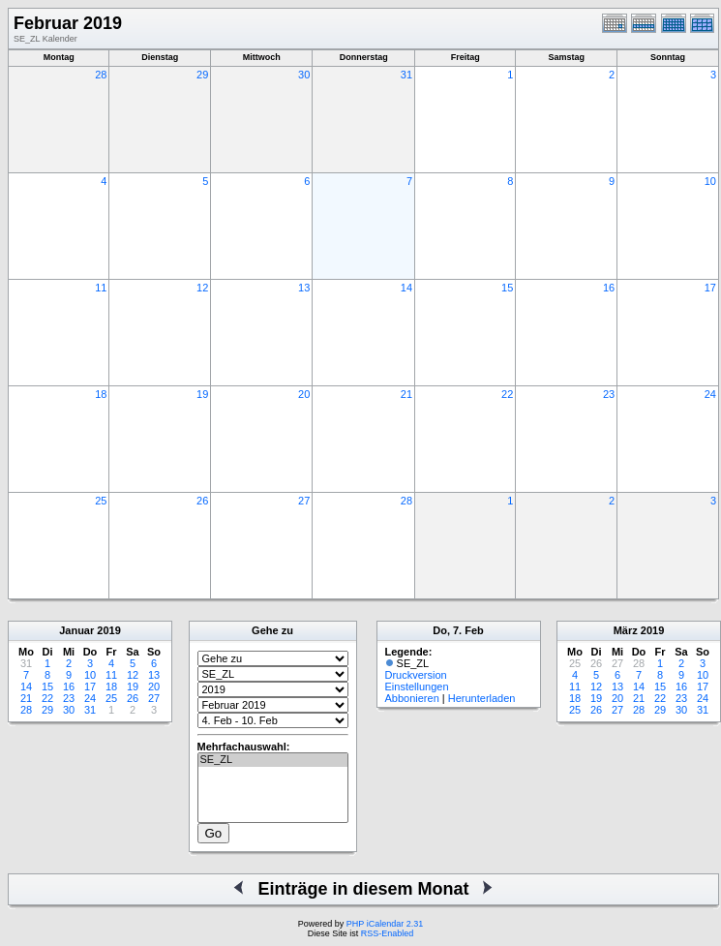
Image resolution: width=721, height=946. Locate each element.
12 (202, 287)
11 (100, 287)
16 (609, 287)
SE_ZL (272, 760)
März (626, 630)
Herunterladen (482, 698)
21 (406, 394)
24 (710, 394)
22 (507, 394)
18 (100, 394)
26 (202, 500)
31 (406, 74)
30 (304, 74)
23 (609, 394)
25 (100, 500)
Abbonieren (412, 698)
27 (304, 500)
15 (507, 287)
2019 (108, 630)
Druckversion (416, 675)
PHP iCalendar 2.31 (384, 924)
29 (202, 74)
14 (406, 287)
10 (710, 181)
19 (202, 394)
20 (304, 394)
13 (304, 287)
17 (710, 287)
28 (100, 74)
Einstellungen (417, 686)
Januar (76, 630)
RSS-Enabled (387, 933)
